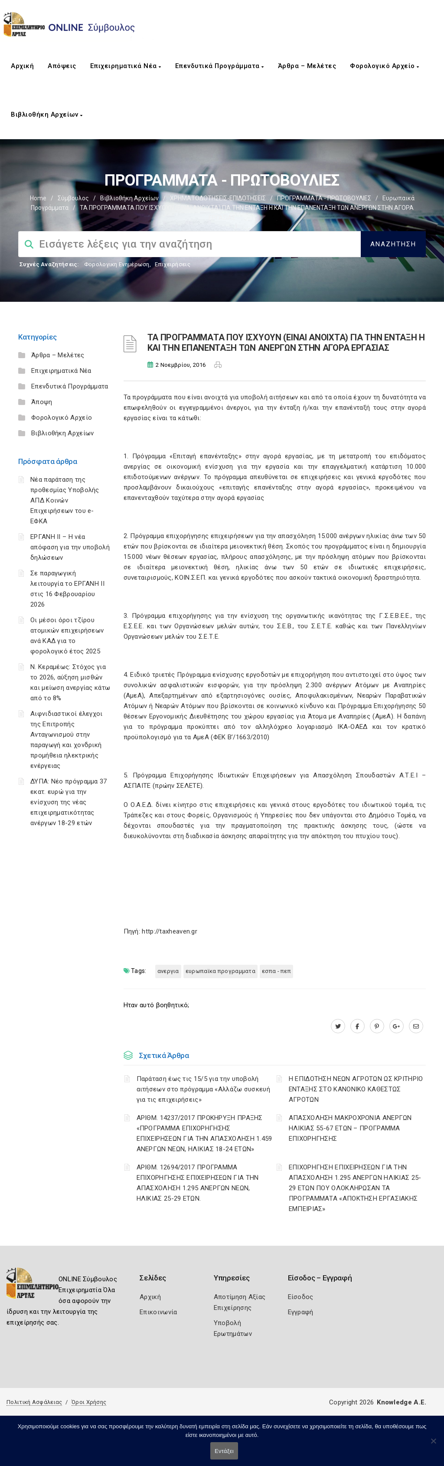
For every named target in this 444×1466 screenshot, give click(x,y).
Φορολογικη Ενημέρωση (117, 264)
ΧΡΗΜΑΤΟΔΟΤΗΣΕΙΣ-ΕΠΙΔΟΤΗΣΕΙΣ (218, 198)
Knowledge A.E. (401, 1402)
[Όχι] (433, 1445)
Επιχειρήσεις (172, 264)
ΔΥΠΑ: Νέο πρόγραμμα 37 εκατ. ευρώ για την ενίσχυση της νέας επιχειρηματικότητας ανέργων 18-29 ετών (68, 802)
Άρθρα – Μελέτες (307, 66)
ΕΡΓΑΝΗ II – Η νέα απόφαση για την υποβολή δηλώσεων (70, 547)
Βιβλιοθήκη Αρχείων (46, 114)
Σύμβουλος (73, 198)
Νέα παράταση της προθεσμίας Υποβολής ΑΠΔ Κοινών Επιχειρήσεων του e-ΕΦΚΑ (64, 500)
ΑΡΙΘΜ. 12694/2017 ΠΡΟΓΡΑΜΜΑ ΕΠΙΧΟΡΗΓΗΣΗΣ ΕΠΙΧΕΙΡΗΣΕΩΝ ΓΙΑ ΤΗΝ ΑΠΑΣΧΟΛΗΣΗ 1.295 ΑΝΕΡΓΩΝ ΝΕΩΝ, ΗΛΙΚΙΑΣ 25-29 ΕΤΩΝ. (198, 1182)
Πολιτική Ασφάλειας (34, 1402)
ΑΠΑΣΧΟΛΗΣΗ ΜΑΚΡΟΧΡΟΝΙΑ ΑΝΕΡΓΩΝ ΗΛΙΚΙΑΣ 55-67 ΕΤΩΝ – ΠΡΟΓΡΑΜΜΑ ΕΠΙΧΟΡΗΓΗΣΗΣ (350, 1128)
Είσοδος (300, 1297)
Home (38, 198)
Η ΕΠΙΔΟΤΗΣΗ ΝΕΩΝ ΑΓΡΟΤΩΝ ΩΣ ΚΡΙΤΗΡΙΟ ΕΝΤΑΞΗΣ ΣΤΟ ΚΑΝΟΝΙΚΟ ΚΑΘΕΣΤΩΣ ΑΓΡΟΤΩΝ (356, 1089)
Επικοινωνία (158, 1312)
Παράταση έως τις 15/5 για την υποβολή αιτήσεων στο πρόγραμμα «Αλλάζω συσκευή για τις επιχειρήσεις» (203, 1089)
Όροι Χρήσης (89, 1402)
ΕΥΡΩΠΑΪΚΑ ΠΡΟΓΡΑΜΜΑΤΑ (220, 971)
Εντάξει (224, 1451)
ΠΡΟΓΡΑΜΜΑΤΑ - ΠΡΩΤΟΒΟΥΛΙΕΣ (324, 198)
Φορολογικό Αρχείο (384, 66)
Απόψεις (62, 66)
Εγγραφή (300, 1312)
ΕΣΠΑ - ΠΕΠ (276, 971)
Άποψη (41, 402)
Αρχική (22, 66)
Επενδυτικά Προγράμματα (219, 66)
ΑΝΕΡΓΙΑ (168, 971)
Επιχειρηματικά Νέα (125, 66)
